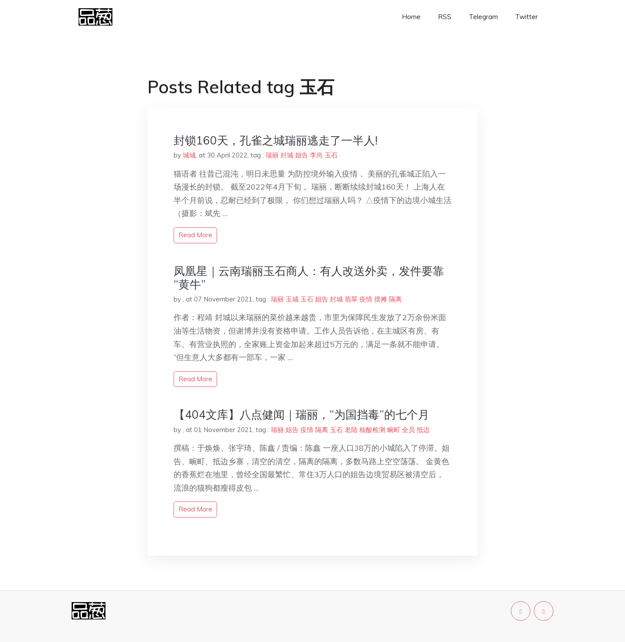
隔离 (395, 299)
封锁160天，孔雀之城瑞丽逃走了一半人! (276, 140)
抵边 (423, 430)
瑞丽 (272, 155)
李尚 (316, 155)
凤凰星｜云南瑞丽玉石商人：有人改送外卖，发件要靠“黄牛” (309, 278)
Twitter (526, 17)
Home (411, 17)
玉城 (292, 299)
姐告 (301, 155)
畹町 (393, 430)
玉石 (331, 155)
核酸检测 (372, 430)
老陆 (351, 430)
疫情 (365, 299)
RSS (444, 17)
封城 (286, 155)
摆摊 (380, 299)
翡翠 (351, 299)
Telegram (483, 17)
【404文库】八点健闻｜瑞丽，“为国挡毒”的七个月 (301, 414)
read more (195, 235)
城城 (189, 155)
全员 (408, 430)
